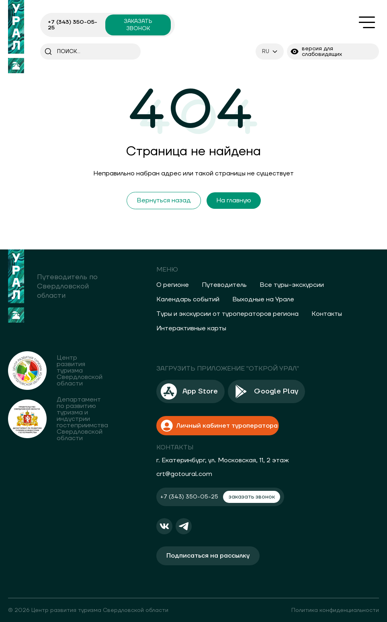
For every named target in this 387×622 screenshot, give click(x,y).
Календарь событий (187, 299)
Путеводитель (224, 285)
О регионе (172, 285)
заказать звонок (138, 25)
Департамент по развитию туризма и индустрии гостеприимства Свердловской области (82, 418)
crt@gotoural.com (184, 473)
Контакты (326, 314)
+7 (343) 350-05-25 (72, 25)
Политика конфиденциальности (335, 609)
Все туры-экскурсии (292, 285)
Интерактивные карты (191, 328)
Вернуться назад (164, 200)
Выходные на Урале (263, 299)
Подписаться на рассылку (208, 555)
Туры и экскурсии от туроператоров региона (227, 314)
